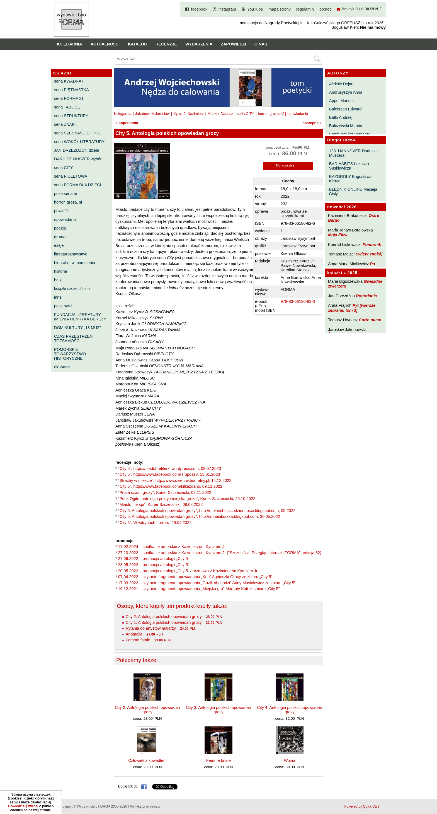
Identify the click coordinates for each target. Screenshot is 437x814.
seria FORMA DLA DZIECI (77, 185)
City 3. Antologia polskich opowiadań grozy (218, 709)
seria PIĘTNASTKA (71, 90)
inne (58, 297)
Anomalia (134, 634)
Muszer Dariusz (220, 114)
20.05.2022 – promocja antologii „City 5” (153, 571)
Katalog (137, 44)
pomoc (325, 9)
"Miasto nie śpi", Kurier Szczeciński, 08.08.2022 (160, 504)
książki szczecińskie (72, 288)
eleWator (62, 367)
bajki (58, 280)
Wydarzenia (199, 44)
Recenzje (166, 44)
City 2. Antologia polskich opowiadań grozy (164, 616)
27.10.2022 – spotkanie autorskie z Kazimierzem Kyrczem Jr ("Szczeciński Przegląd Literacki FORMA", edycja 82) (219, 552)
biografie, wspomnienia (74, 262)
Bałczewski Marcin (345, 126)
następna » (312, 123)
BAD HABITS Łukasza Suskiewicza (349, 165)
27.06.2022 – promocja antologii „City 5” (153, 558)
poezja (60, 228)
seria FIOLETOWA (70, 176)
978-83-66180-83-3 (298, 301)
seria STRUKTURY (71, 115)
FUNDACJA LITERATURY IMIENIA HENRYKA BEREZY (80, 316)
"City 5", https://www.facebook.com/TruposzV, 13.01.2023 (169, 474)
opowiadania (65, 219)
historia (60, 271)
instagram (227, 9)
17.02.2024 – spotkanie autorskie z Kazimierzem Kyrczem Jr (172, 546)
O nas (260, 44)
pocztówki (63, 306)
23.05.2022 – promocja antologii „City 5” (153, 564)
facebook (199, 9)
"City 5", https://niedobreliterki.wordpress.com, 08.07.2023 (169, 468)
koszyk (348, 9)
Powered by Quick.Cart (361, 806)
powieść (61, 211)
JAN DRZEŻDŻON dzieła (76, 150)
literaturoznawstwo (70, 254)
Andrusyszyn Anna (345, 92)
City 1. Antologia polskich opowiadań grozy (164, 622)
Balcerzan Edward (345, 109)
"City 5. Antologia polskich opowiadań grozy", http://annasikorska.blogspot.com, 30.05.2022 (199, 516)
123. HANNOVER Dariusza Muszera (353, 153)
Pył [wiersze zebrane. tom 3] (351, 307)
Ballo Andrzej (341, 117)
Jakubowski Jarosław (152, 114)
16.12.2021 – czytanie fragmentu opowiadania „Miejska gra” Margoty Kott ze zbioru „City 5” (199, 588)
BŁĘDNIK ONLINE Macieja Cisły (353, 191)
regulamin (305, 9)
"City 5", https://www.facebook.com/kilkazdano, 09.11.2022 (170, 486)
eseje (59, 245)
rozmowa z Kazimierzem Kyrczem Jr (225, 571)
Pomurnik (372, 244)
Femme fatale (138, 640)
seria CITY (63, 167)
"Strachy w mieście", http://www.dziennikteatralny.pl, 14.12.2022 (175, 480)
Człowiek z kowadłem (147, 760)
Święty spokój (369, 254)
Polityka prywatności (145, 806)
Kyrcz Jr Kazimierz (188, 114)
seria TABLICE (67, 107)
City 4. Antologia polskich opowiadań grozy (289, 709)
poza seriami (65, 193)
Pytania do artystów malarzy (151, 628)
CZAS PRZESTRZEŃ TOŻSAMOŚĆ (73, 338)
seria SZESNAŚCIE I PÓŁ (77, 133)
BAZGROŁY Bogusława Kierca (350, 178)
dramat (60, 237)
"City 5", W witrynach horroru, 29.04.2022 (155, 522)
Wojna (289, 760)
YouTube (255, 9)
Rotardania (366, 296)
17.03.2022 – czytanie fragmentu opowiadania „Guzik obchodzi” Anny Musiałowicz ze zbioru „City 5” (207, 583)
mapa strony (280, 9)
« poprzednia (126, 123)
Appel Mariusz (342, 100)
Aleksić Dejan (341, 84)
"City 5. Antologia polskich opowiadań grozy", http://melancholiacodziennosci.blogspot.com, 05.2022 (207, 510)
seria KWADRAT (69, 81)
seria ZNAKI (65, 124)
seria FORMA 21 (69, 98)
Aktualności (105, 44)
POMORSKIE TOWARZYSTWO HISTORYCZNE (70, 354)
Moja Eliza (338, 235)
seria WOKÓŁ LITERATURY (79, 141)
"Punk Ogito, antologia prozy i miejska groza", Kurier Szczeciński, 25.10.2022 (187, 498)
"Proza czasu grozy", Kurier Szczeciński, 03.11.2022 (164, 492)
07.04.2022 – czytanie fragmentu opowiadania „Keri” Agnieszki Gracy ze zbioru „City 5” (195, 576)
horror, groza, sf (68, 202)
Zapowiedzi (233, 44)
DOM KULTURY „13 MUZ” (77, 327)
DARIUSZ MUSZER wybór (77, 159)
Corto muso (370, 320)
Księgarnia (69, 44)
